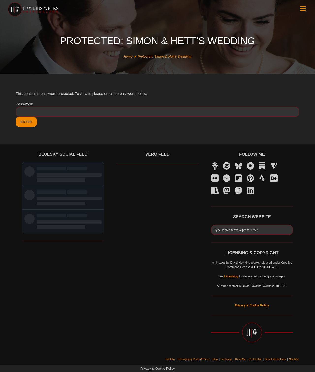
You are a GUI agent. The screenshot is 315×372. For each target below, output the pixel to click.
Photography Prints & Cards (196, 359)
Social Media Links (276, 359)
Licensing (228, 359)
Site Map (294, 359)
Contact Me (256, 359)
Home (128, 56)
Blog (217, 359)
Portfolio (173, 359)
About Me (241, 359)
